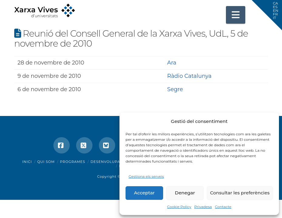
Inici (27, 162)
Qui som (46, 162)
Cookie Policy (179, 206)
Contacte (223, 206)
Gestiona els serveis (146, 176)
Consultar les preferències (240, 193)
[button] (235, 15)
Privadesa (203, 206)
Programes (72, 162)
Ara (171, 62)
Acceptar (144, 193)
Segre (175, 89)
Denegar (185, 193)
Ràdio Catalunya (189, 76)
